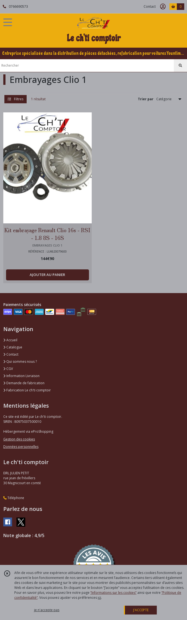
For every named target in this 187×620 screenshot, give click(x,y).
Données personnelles (20, 446)
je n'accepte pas (46, 610)
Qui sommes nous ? (20, 361)
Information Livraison (21, 375)
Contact (150, 6)
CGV (8, 368)
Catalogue (12, 347)
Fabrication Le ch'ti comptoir (27, 390)
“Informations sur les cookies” (113, 592)
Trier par (145, 99)
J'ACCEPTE (141, 610)
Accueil (10, 340)
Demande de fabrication (23, 383)
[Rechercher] (180, 65)
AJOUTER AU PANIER (47, 274)
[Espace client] (162, 6)
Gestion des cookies (19, 439)
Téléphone (13, 498)
